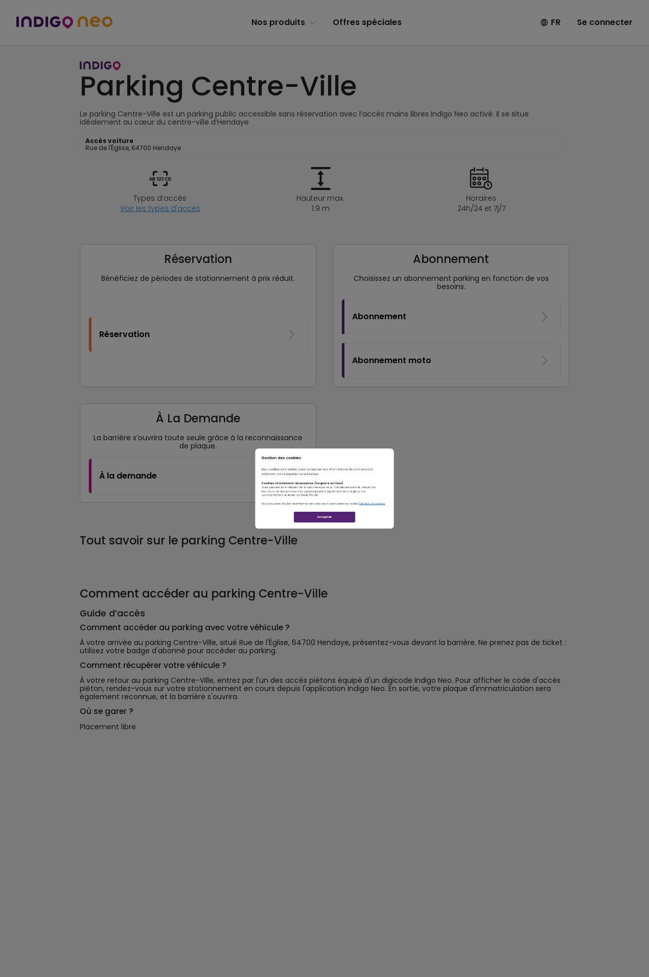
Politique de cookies (450, 528)
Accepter (324, 564)
